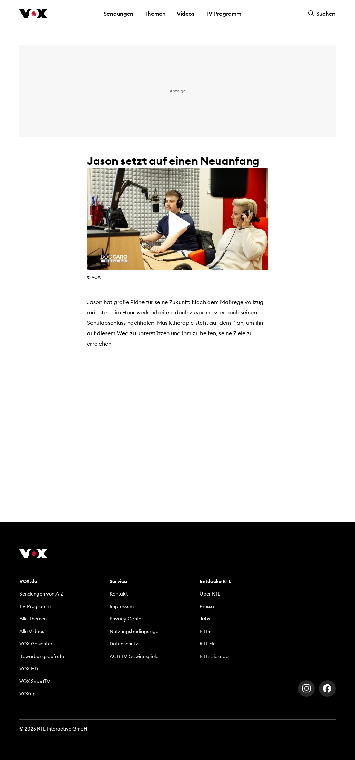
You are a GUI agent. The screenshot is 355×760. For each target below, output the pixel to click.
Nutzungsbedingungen (135, 631)
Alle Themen (33, 619)
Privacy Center (126, 619)
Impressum (122, 606)
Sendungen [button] (118, 13)
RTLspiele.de (214, 656)
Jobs (205, 619)
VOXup (27, 694)
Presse (207, 606)
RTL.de (208, 644)
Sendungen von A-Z (41, 594)
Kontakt (119, 594)
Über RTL (210, 594)
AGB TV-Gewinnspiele (134, 656)
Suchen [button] (322, 13)
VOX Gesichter (35, 644)
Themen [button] (155, 13)
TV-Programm (35, 606)
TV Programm (223, 13)
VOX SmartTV (34, 681)
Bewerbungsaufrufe (41, 656)
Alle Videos (31, 631)
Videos (185, 13)
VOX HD (28, 669)
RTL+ (205, 631)
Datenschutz (124, 644)
